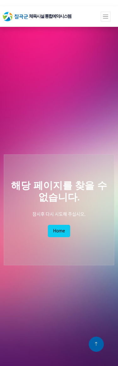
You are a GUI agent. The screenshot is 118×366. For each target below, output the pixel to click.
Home (59, 231)
